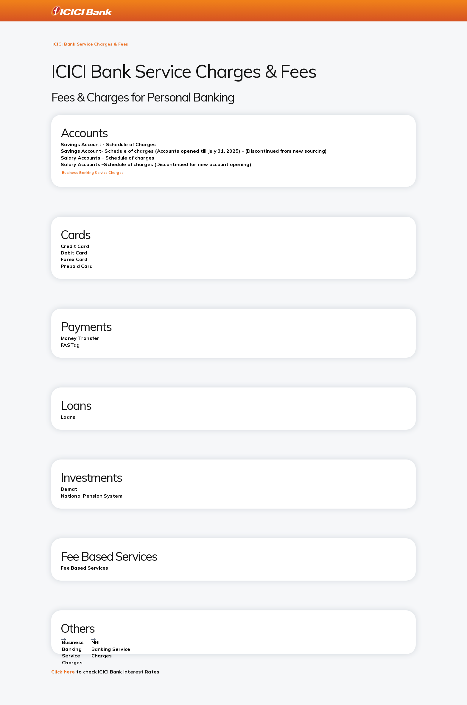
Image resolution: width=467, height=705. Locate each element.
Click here (63, 672)
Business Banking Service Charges (93, 172)
